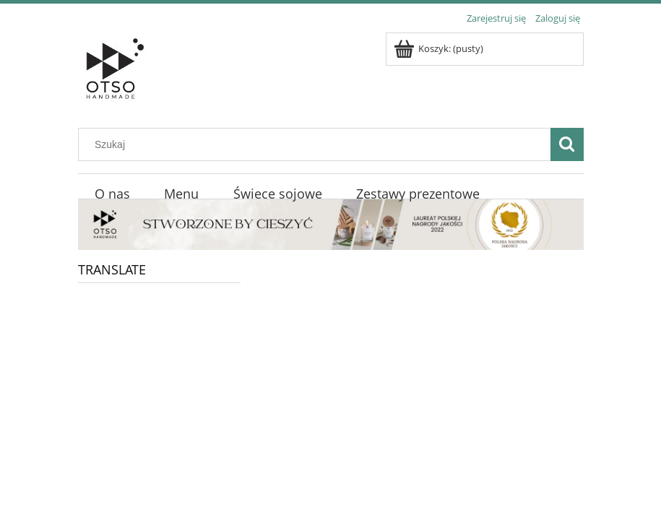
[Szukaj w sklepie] (317, 144)
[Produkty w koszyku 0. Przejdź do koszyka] (439, 48)
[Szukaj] (567, 144)
